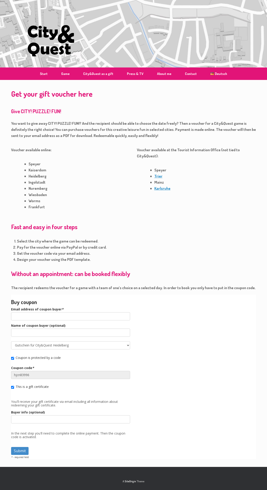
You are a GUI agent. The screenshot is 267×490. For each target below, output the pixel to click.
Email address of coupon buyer (37, 309)
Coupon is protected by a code (36, 358)
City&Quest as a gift (98, 74)
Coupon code (22, 368)
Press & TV (135, 74)
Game (65, 74)
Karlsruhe (162, 188)
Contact (191, 74)
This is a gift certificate (30, 387)
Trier (158, 176)
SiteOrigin (130, 481)
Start (44, 74)
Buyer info (28, 412)
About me (164, 74)
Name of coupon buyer (38, 325)
